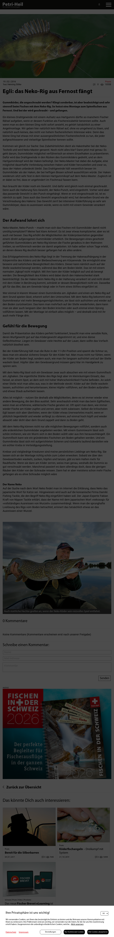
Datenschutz (11, 932)
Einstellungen (50, 932)
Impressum (23, 932)
